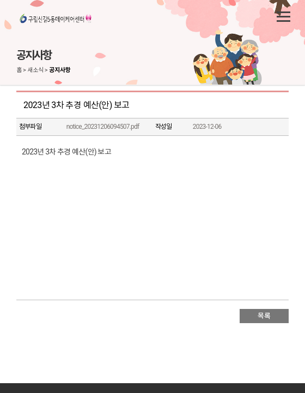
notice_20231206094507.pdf (102, 126)
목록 (264, 316)
